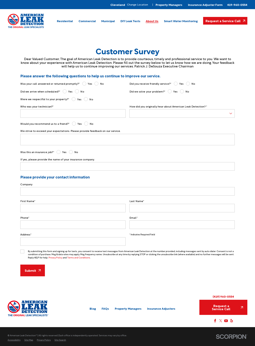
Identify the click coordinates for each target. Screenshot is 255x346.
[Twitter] (220, 321)
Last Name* (136, 201)
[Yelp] (231, 321)
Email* (133, 217)
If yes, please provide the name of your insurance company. (57, 159)
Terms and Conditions (78, 257)
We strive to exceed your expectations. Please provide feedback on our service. (70, 130)
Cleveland (117, 4)
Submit (33, 270)
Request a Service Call (225, 20)
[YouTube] (226, 321)
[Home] (26, 21)
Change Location (137, 4)
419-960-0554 (237, 5)
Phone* (24, 217)
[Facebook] (215, 321)
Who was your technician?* (37, 106)
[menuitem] (65, 21)
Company (26, 184)
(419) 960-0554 (223, 296)
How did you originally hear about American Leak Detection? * (168, 106)
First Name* (27, 201)
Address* (25, 234)
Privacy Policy (55, 257)
